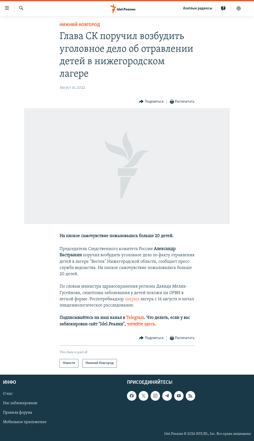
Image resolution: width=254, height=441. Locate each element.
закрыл (132, 299)
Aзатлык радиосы (197, 8)
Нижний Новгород (80, 25)
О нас (8, 394)
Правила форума (17, 413)
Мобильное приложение (25, 422)
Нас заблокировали (20, 403)
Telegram (135, 317)
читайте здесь (141, 324)
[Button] (151, 101)
